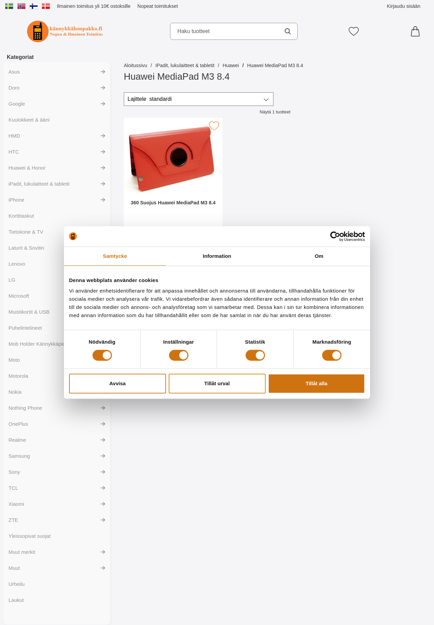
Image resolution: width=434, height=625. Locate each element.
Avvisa (118, 383)
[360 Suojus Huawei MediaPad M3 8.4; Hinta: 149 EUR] (173, 180)
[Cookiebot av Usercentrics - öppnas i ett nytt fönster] (335, 236)
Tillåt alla (317, 383)
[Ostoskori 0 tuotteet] (417, 31)
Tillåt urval (217, 383)
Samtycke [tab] (115, 256)
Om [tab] (319, 256)
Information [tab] (217, 256)
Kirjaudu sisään (403, 6)
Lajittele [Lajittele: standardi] (150, 99)
